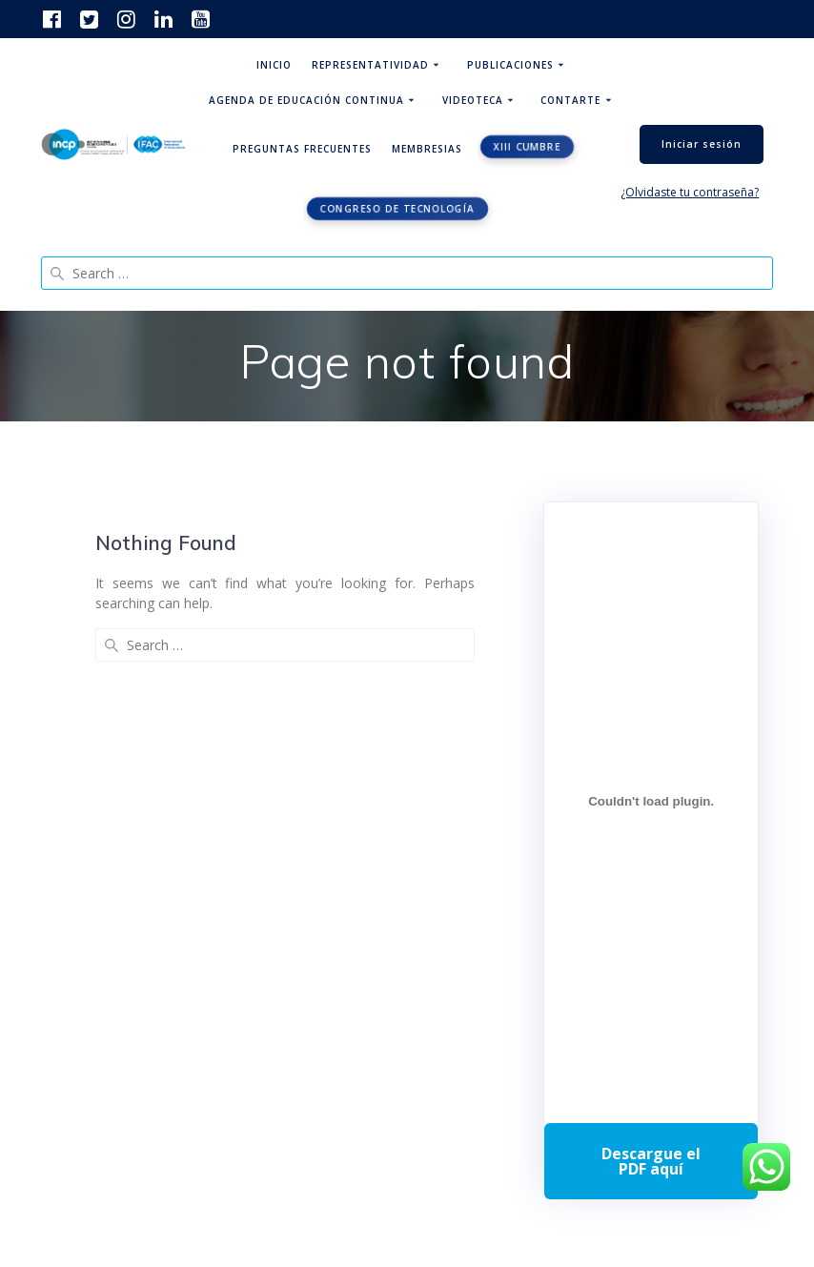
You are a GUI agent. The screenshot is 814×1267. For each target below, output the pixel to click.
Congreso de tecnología (398, 208)
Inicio (274, 65)
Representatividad (370, 65)
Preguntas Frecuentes (302, 148)
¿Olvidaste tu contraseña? (690, 192)
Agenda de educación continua (306, 100)
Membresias (427, 148)
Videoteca (472, 100)
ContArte (570, 100)
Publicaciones (510, 65)
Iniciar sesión (701, 144)
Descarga (651, 1161)
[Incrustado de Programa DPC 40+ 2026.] (651, 802)
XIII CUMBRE (527, 146)
